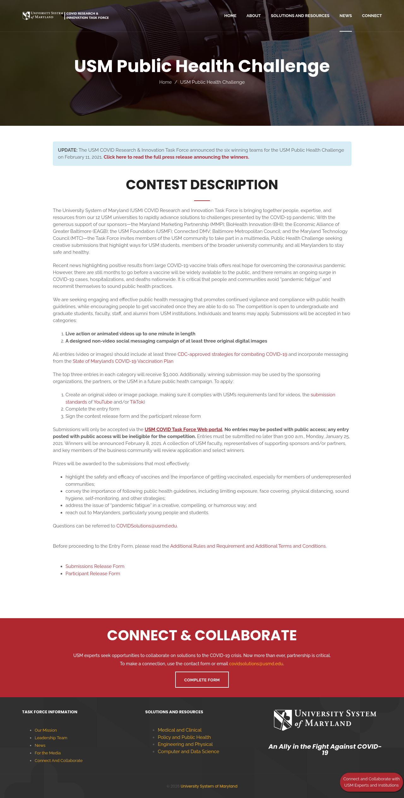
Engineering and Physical (185, 744)
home (230, 15)
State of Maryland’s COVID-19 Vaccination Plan (123, 361)
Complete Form (202, 680)
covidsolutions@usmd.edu (256, 663)
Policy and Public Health (184, 737)
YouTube (102, 402)
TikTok (137, 402)
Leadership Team (51, 737)
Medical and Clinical (180, 730)
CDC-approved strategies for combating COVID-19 (232, 354)
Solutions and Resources (300, 15)
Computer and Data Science (188, 751)
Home (165, 82)
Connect (372, 15)
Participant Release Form (93, 573)
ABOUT (254, 15)
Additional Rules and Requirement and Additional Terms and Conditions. (248, 546)
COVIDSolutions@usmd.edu (146, 526)
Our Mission (46, 730)
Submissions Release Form (95, 566)
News (346, 15)
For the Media (48, 753)
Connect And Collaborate (59, 760)
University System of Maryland (209, 786)
